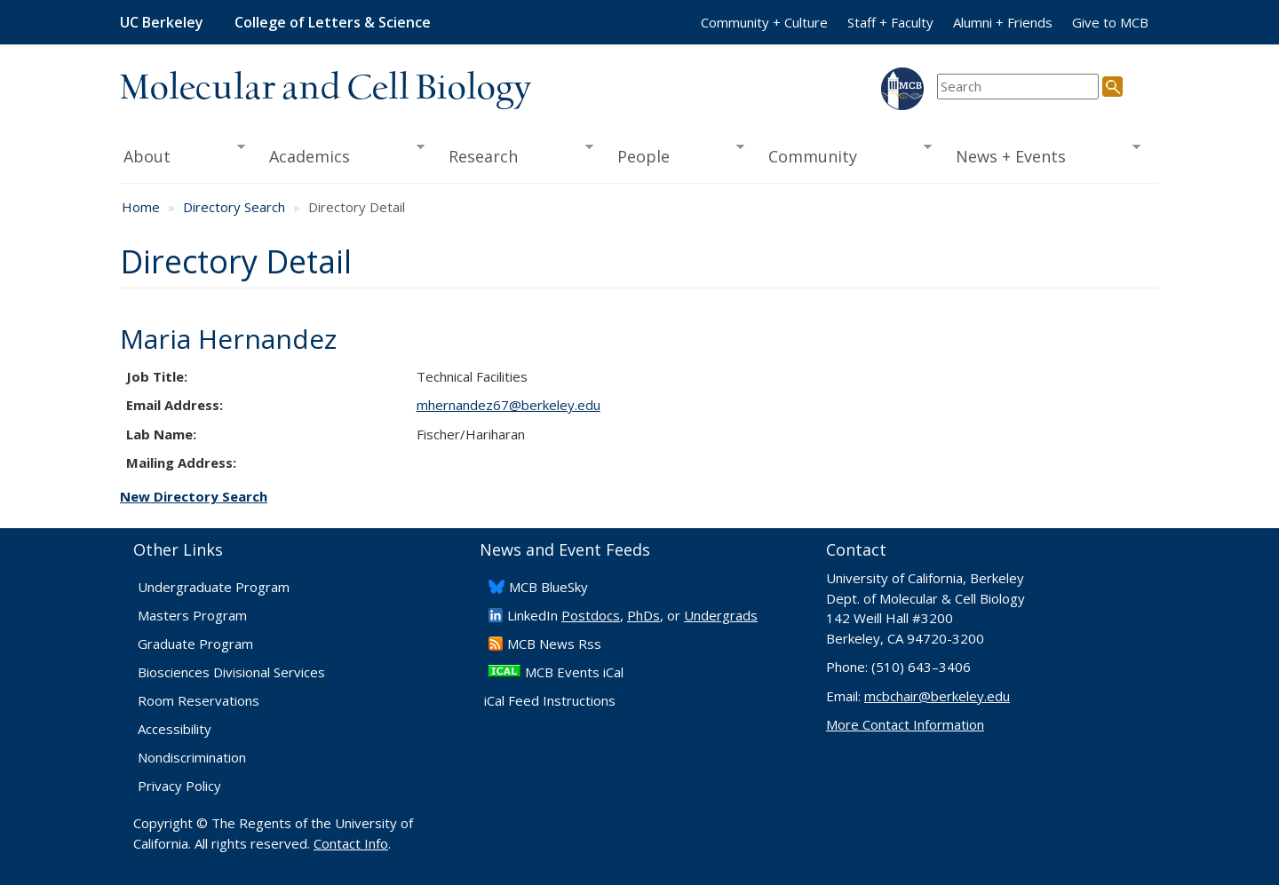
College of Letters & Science (332, 22)
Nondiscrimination (192, 757)
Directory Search (234, 207)
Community (845, 154)
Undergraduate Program (214, 587)
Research (515, 154)
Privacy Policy (179, 785)
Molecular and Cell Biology (325, 88)
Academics (341, 154)
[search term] (1018, 86)
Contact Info (351, 843)
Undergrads (721, 615)
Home (141, 207)
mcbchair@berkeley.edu (937, 696)
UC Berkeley (161, 22)
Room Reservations (198, 700)
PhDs (643, 615)
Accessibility (174, 729)
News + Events (1042, 154)
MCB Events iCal (574, 672)
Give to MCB (1110, 22)
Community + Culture (764, 22)
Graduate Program (195, 643)
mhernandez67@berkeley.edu (508, 405)
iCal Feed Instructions (550, 700)
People (674, 154)
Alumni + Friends (1003, 22)
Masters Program (192, 615)
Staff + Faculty (890, 22)
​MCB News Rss (554, 643)
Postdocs (590, 615)
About (182, 154)
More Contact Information (905, 724)
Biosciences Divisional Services (231, 672)
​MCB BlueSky (548, 587)
